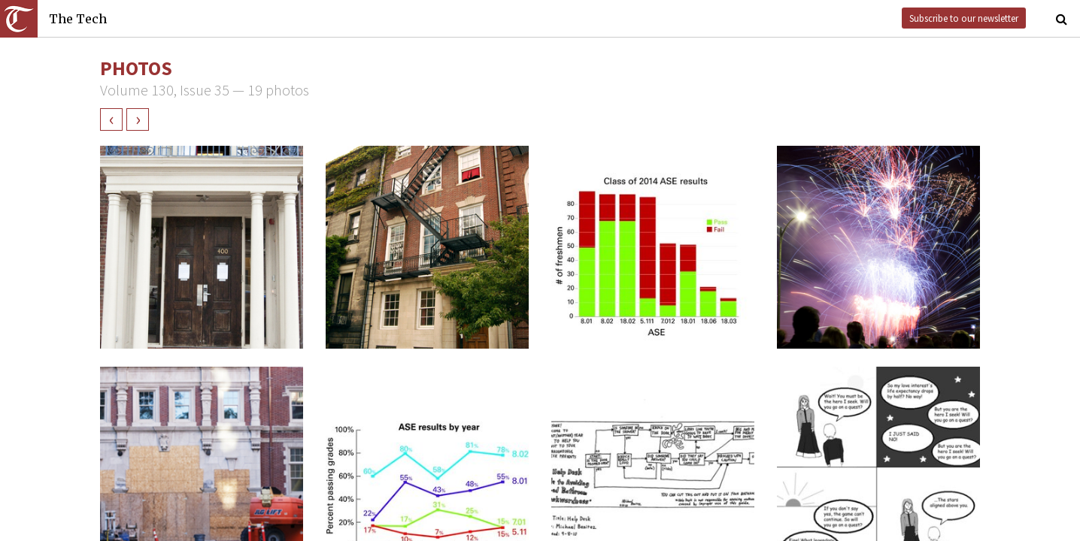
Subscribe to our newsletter (963, 18)
